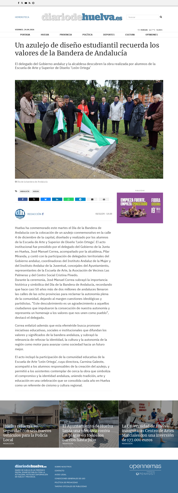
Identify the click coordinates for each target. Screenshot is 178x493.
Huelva (45, 34)
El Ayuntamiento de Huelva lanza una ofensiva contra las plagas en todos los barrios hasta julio (87, 433)
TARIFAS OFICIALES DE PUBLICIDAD (71, 486)
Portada (25, 34)
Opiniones (152, 34)
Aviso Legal (60, 474)
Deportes (109, 34)
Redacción (34, 214)
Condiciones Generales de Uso (70, 478)
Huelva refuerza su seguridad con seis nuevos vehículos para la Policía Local (27, 433)
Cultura (130, 34)
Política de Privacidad (66, 482)
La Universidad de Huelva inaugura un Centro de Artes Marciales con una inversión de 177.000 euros (148, 433)
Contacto (59, 470)
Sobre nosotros (63, 466)
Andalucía (24, 191)
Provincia (66, 34)
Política (87, 34)
